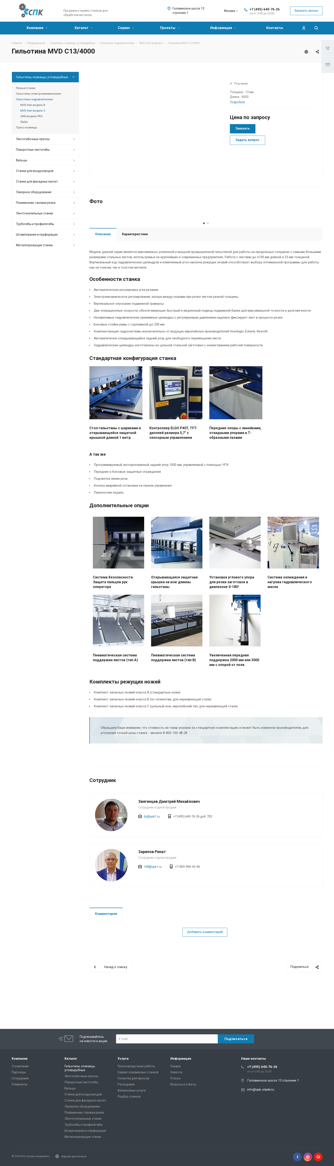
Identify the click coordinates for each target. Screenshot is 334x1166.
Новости (176, 1072)
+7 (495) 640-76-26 (265, 9)
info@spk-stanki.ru (260, 1090)
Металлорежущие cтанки (34, 245)
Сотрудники (20, 1078)
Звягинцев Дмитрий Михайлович (169, 831)
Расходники (126, 1084)
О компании (20, 1066)
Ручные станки (25, 88)
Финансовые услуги (132, 1090)
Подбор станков (129, 1096)
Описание (103, 264)
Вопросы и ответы (183, 1084)
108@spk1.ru (153, 896)
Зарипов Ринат (152, 881)
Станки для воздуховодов (34, 171)
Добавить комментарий (205, 961)
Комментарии (106, 943)
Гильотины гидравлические (34, 99)
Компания (37, 28)
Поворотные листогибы (33, 149)
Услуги (123, 1059)
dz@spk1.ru (152, 846)
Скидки (175, 1066)
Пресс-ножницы (26, 127)
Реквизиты (19, 1084)
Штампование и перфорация (37, 234)
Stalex (24, 121)
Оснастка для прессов (133, 1078)
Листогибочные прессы (33, 139)
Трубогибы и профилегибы (35, 224)
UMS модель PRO (31, 116)
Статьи (175, 1078)
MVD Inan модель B (32, 105)
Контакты (274, 28)
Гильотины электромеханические (38, 93)
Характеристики (135, 264)
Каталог (84, 28)
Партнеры (19, 1072)
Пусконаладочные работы (136, 1066)
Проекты (169, 28)
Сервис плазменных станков (138, 1072)
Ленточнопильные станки (34, 213)
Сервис (126, 28)
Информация (223, 28)
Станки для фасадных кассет (37, 181)
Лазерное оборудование (34, 192)
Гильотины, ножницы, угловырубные (42, 77)
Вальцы (21, 160)
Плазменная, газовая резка (35, 202)
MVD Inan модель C (32, 110)
